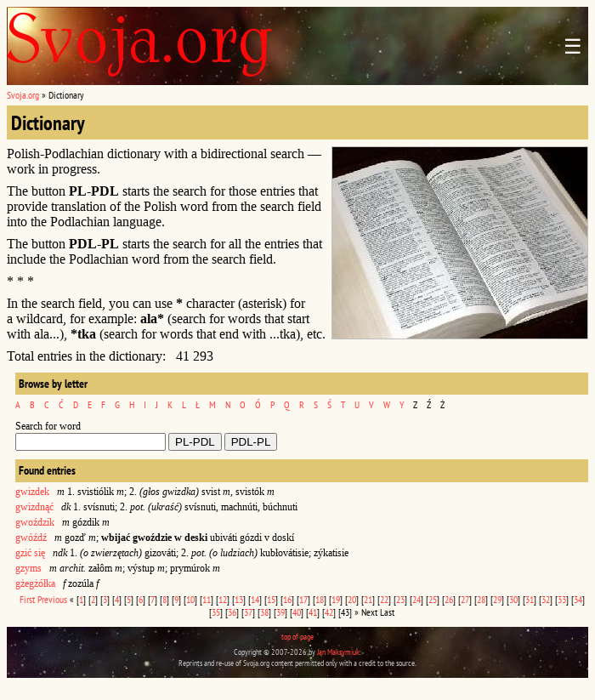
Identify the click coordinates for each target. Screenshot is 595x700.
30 (513, 599)
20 (352, 599)
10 (190, 599)
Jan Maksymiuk (338, 651)
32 (545, 599)
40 (296, 612)
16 (287, 599)
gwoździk (34, 522)
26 (449, 599)
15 (271, 599)
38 (264, 612)
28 (481, 599)
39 (280, 612)
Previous (52, 599)
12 (222, 599)
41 (313, 612)
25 (432, 599)
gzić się (30, 553)
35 (216, 612)
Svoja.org (23, 94)
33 (562, 599)
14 (255, 599)
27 (465, 599)
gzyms (28, 568)
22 (384, 599)
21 (368, 599)
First (27, 599)
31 (529, 599)
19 (336, 599)
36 (232, 612)
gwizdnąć (34, 507)
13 (239, 599)
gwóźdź (31, 537)
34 (578, 599)
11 (206, 599)
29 (497, 599)
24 (416, 599)
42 (329, 612)
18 (319, 599)
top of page (297, 636)
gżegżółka (35, 583)
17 (303, 599)
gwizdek (32, 492)
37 (248, 612)
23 (400, 599)
